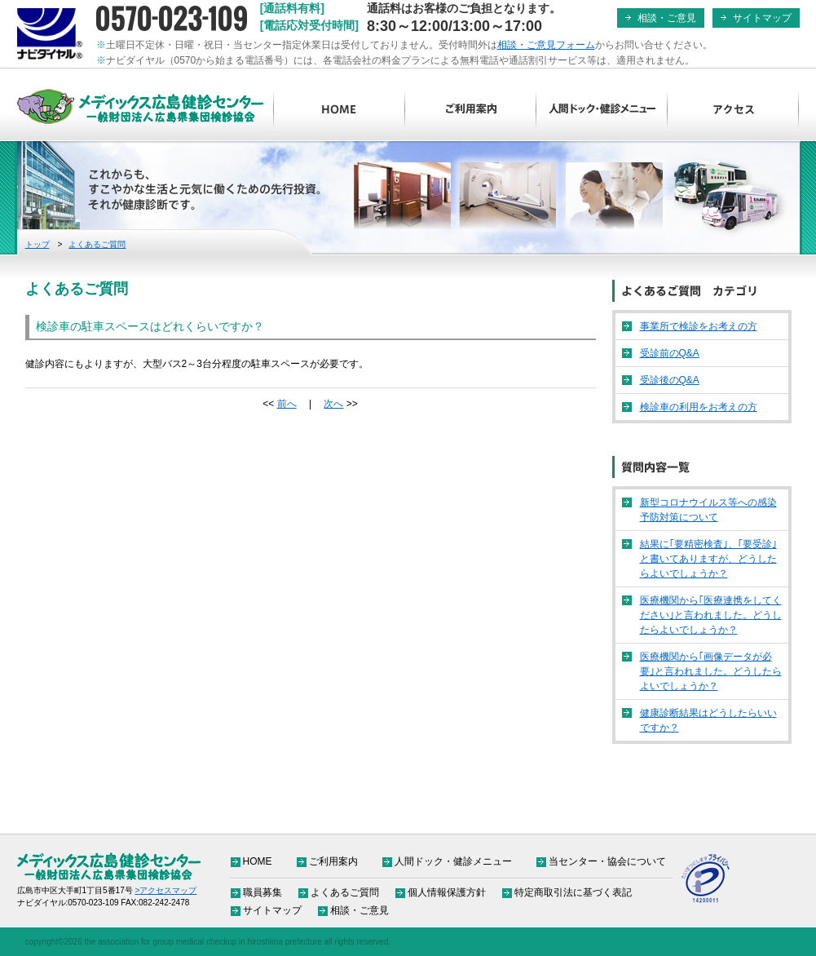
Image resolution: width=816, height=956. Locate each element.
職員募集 (262, 892)
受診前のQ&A (669, 353)
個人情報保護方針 (447, 892)
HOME (339, 110)
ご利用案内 (470, 110)
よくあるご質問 (97, 244)
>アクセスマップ (166, 890)
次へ (333, 403)
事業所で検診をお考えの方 (698, 326)
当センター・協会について (607, 861)
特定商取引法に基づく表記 (573, 892)
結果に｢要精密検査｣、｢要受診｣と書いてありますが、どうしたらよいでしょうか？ (708, 558)
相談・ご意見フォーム (546, 45)
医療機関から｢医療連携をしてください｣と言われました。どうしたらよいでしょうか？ (711, 615)
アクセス (733, 110)
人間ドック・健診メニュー (602, 110)
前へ (287, 403)
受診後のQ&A (669, 380)
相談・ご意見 (666, 18)
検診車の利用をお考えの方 (698, 407)
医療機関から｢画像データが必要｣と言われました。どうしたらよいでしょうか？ (711, 671)
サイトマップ (762, 18)
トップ (37, 244)
